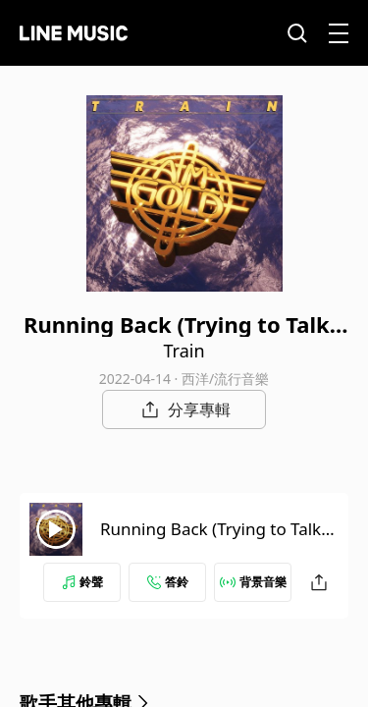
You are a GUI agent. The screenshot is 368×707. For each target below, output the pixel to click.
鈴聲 (82, 581)
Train (183, 350)
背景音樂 (253, 581)
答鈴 (167, 581)
